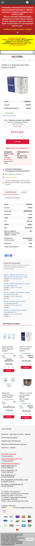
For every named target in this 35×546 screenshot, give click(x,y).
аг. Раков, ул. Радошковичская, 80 (12, 484)
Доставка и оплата (17, 434)
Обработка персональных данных (14, 444)
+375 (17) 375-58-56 (15, 287)
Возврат (28, 434)
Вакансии (4, 434)
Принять (30, 539)
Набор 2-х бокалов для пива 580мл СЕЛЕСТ (26, 349)
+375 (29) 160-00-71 (7, 456)
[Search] (15, 52)
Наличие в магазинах (9, 114)
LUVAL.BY (4, 505)
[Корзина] (32, 2)
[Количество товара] (17, 136)
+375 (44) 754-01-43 (15, 279)
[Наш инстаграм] (4, 511)
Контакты (4, 447)
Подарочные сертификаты (11, 441)
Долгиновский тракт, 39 (9, 465)
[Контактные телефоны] (27, 2)
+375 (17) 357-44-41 (15, 314)
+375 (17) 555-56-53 (15, 305)
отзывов (21, 507)
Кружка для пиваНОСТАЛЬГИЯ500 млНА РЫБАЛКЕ (9, 395)
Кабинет (13, 447)
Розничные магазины (9, 437)
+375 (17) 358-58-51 (15, 296)
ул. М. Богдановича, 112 (9, 470)
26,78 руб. (17, 126)
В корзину (8, 370)
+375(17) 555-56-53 (17, 124)
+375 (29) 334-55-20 (7, 461)
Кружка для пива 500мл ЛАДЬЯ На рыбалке (7, 349)
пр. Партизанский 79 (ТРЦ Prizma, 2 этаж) (14, 479)
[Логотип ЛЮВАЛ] (17, 56)
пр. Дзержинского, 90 (8, 475)
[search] (33, 52)
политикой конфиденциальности (11, 543)
